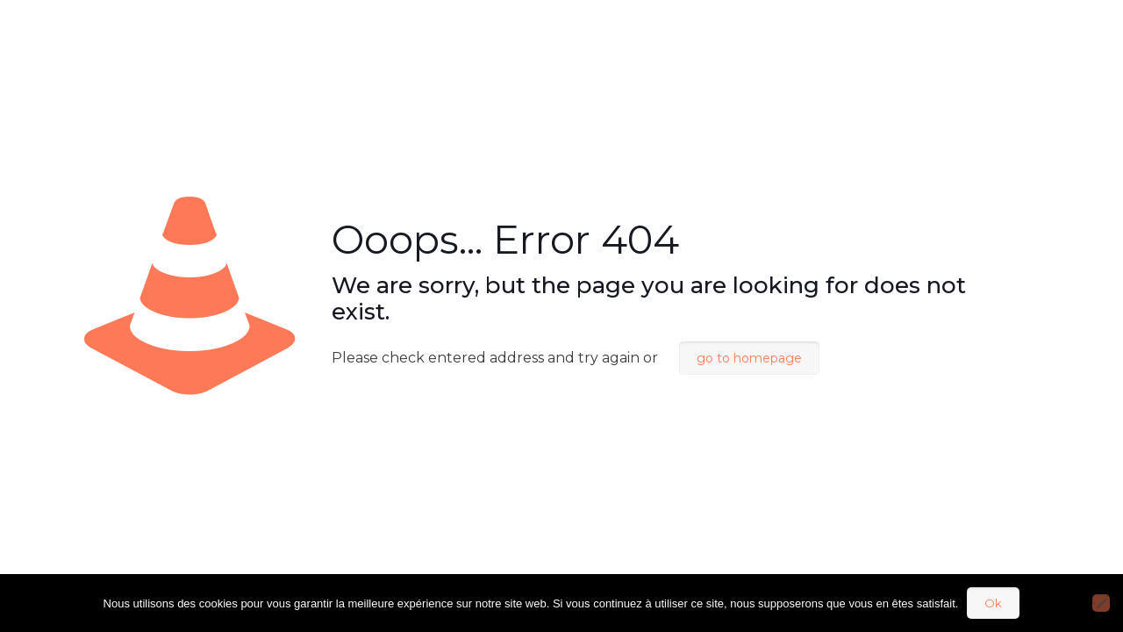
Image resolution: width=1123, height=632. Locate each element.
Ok (993, 603)
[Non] (1101, 603)
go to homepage (749, 358)
